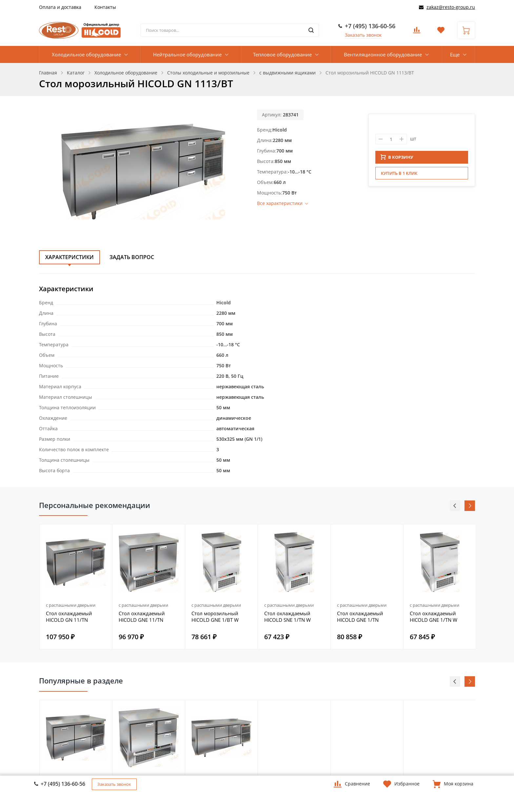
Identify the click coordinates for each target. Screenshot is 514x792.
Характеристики (69, 257)
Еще (455, 54)
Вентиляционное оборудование (383, 54)
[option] (76, 586)
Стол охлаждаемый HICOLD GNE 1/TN (360, 616)
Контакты (105, 7)
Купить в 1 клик (399, 175)
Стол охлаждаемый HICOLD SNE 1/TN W (287, 616)
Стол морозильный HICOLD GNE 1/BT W (215, 616)
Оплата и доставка (60, 7)
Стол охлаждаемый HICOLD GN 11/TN (69, 616)
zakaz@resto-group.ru (450, 7)
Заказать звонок (363, 35)
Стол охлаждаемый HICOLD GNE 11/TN (142, 616)
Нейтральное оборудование (187, 54)
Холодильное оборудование (86, 54)
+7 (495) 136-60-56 (370, 26)
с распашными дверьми (70, 605)
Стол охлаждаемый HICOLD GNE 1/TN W (433, 616)
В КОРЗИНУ (397, 159)
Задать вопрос (131, 257)
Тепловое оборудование (282, 54)
